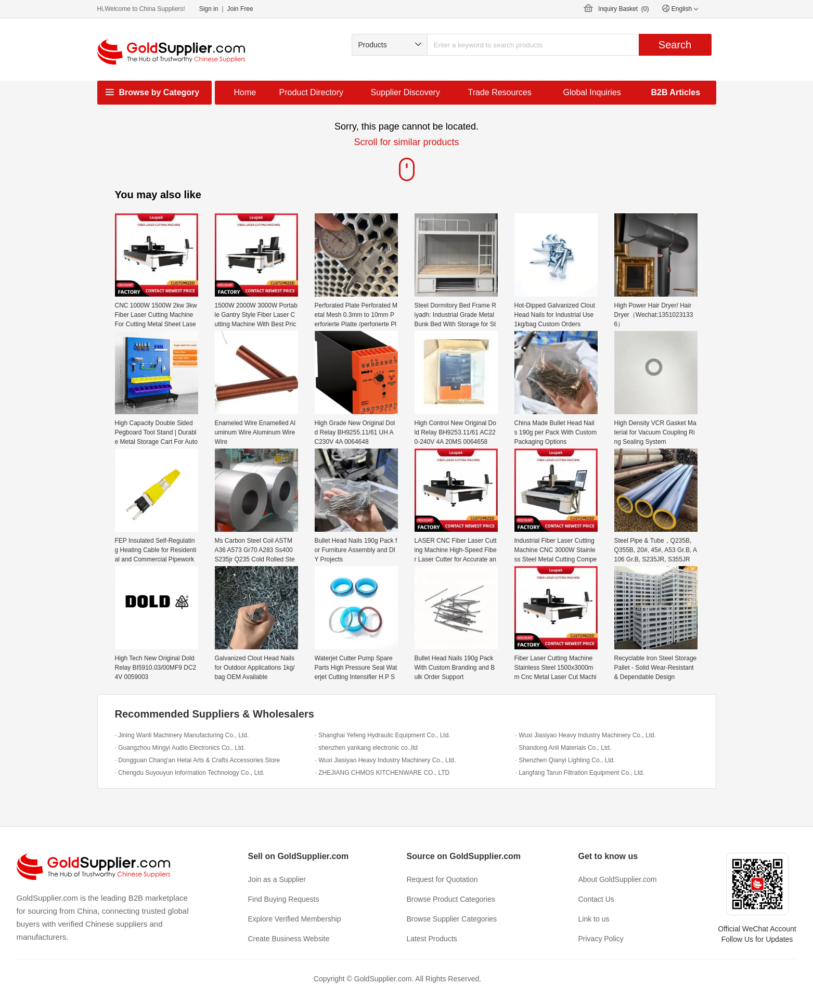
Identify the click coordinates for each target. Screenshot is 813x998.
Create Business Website (289, 939)
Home (245, 92)
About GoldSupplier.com (617, 879)
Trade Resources (500, 92)
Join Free (240, 8)
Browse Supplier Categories (452, 919)
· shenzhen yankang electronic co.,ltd (366, 747)
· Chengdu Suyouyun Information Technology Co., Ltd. (190, 772)
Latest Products (432, 939)
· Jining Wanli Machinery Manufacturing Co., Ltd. (182, 735)
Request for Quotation (442, 879)
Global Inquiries (592, 92)
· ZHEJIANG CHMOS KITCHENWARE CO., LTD (382, 772)
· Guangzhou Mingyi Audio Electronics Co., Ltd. (180, 747)
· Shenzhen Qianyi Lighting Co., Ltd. (565, 760)
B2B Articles (676, 92)
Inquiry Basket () (623, 8)
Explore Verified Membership (294, 919)
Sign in (208, 8)
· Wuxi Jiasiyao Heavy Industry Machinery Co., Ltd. (585, 735)
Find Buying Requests (283, 899)
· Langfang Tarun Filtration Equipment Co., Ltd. (580, 772)
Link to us (594, 919)
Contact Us (596, 899)
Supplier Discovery (405, 92)
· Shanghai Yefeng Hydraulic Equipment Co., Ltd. (382, 735)
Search (675, 44)
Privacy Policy (601, 939)
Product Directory (311, 92)
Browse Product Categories (451, 899)
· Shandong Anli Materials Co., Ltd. (563, 747)
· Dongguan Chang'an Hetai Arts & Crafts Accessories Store (197, 760)
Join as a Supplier (277, 879)
